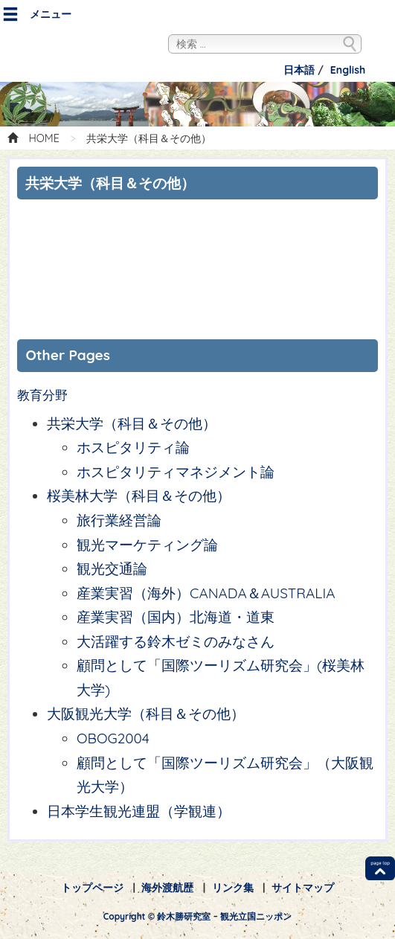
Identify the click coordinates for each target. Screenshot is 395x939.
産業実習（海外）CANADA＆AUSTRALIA (206, 593)
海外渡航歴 (167, 887)
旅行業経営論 (119, 520)
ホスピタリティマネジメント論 (175, 472)
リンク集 (233, 887)
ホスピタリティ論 (133, 447)
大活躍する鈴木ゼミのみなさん (175, 641)
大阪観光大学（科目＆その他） (146, 713)
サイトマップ (303, 887)
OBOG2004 (113, 738)
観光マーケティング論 (147, 545)
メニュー (36, 14)
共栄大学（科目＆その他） (131, 423)
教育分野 (42, 395)
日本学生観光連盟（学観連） (139, 811)
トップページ (92, 887)
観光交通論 (112, 568)
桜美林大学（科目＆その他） (146, 495)
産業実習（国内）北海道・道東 (175, 617)
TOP (380, 868)
